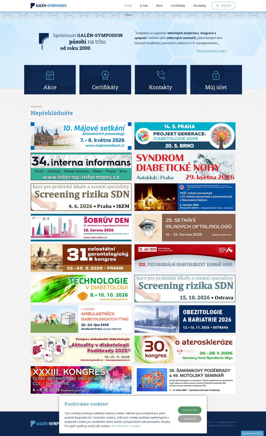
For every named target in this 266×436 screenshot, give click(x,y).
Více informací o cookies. (126, 426)
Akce (159, 9)
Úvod (128, 9)
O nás (144, 9)
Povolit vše (190, 410)
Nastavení (190, 418)
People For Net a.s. (226, 425)
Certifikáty (178, 9)
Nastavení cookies (252, 433)
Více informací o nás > (212, 51)
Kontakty (199, 9)
